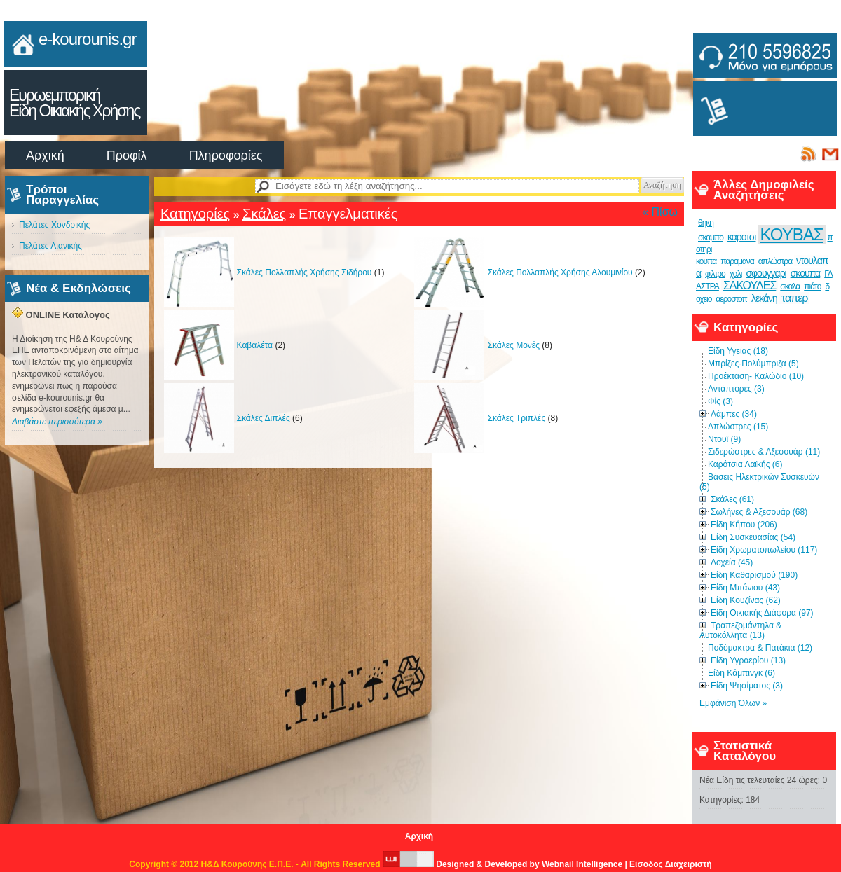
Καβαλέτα (255, 345)
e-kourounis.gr (87, 38)
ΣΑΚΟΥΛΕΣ (749, 285)
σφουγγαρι (766, 273)
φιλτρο (715, 274)
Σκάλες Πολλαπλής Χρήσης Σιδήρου (304, 272)
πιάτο (812, 286)
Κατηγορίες (195, 213)
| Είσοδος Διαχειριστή (667, 864)
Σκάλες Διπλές (263, 418)
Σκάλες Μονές (513, 345)
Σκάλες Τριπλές (516, 418)
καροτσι (741, 236)
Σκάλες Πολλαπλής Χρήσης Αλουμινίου (559, 272)
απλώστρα (775, 261)
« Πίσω (660, 212)
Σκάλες (264, 213)
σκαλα (790, 286)
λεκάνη (764, 298)
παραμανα (737, 261)
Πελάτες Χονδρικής (54, 225)
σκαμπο (710, 237)
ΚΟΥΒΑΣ (791, 234)
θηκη (705, 223)
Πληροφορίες (226, 155)
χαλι (736, 274)
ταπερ (794, 298)
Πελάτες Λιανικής (50, 246)
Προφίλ (127, 155)
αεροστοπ (731, 299)
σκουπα (805, 273)
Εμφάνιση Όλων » (733, 703)
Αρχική (45, 155)
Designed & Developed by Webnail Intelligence (504, 864)
